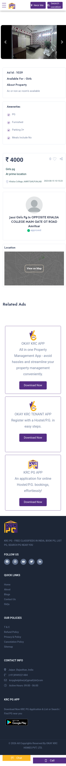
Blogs (7, 594)
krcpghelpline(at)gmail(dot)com (26, 680)
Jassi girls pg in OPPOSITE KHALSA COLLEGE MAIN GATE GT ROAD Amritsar (34, 221)
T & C (7, 627)
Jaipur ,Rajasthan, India (20, 669)
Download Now (33, 385)
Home (7, 584)
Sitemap (8, 646)
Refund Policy (11, 632)
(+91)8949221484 (18, 675)
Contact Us (10, 599)
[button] (6, 42)
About (7, 589)
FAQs (7, 604)
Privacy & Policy (12, 637)
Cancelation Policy (14, 641)
